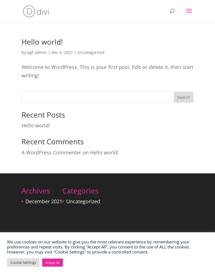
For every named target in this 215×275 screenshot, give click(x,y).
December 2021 (43, 201)
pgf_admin (37, 52)
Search (183, 97)
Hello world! (42, 42)
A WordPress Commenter (51, 152)
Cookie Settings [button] (23, 262)
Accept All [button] (53, 262)
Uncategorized (91, 52)
